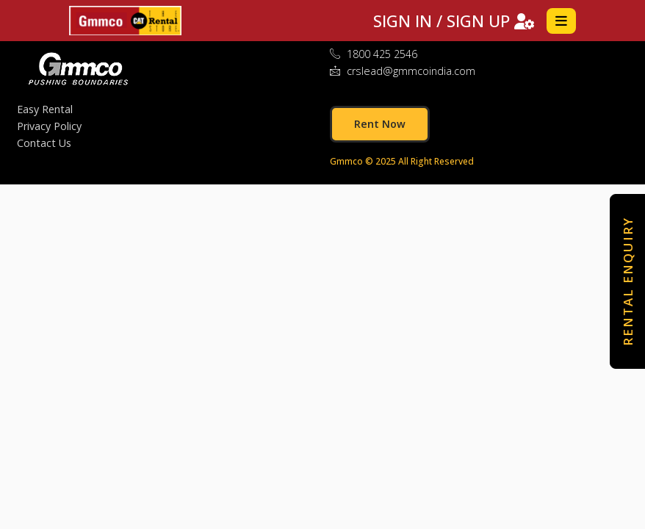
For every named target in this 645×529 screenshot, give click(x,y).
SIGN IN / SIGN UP (454, 21)
